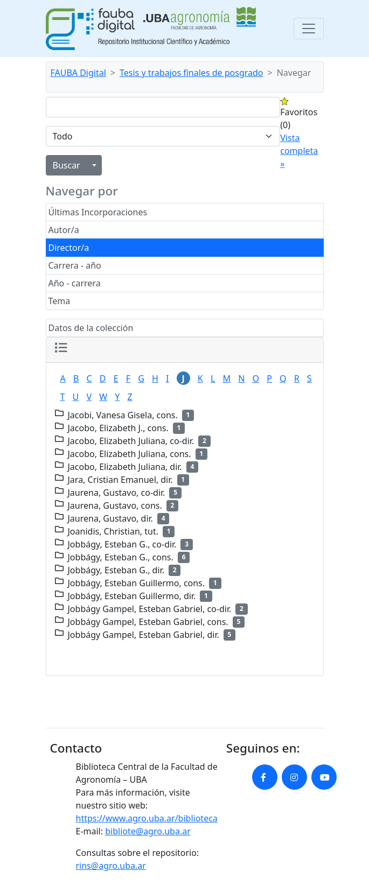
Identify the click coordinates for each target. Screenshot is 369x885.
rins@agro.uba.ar (111, 866)
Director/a (68, 248)
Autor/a (63, 230)
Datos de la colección (91, 328)
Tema (59, 301)
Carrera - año (74, 265)
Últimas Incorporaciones (98, 212)
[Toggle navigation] (309, 28)
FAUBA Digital (78, 73)
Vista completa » (299, 151)
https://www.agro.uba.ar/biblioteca (147, 818)
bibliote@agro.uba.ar (148, 831)
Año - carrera (74, 283)
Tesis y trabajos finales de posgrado (191, 73)
